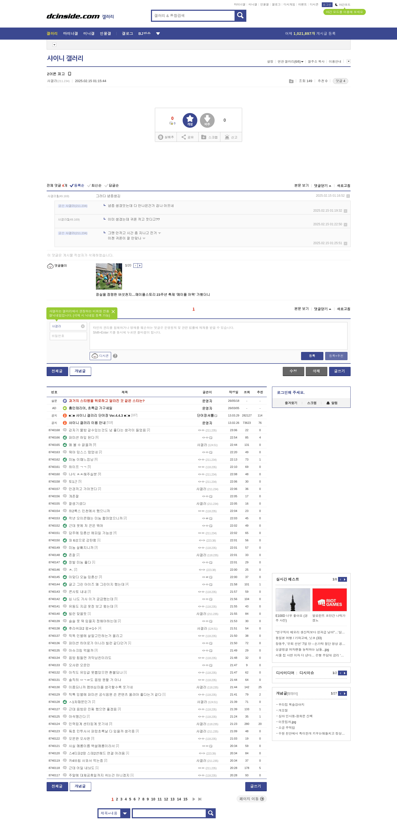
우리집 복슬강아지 (291, 705)
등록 (312, 356)
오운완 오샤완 (76, 739)
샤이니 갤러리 (65, 58)
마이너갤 (240, 4)
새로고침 (344, 186)
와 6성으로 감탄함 (79, 540)
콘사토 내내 (75, 592)
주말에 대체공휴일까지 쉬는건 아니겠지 (96, 775)
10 (153, 799)
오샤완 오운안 (76, 665)
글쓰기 (339, 371)
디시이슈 (307, 673)
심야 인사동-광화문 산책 (296, 716)
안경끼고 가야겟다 (80, 489)
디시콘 (314, 4)
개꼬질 (283, 710)
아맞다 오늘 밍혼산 (80, 577)
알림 (332, 403)
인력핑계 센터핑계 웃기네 (85, 724)
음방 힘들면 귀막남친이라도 (87, 658)
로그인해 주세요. (291, 393)
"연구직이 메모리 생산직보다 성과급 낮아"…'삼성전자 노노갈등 (311, 632)
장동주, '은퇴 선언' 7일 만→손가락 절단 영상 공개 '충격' (311, 644)
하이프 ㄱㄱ (75, 467)
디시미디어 (285, 673)
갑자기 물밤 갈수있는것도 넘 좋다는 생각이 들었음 (104, 430)
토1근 (70, 482)
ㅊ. (68, 570)
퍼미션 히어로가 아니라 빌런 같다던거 (95, 643)
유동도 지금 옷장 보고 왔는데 (88, 606)
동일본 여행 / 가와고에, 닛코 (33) (299, 638)
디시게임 (289, 4)
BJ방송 (144, 33)
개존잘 (71, 496)
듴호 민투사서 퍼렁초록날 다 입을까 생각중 (99, 731)
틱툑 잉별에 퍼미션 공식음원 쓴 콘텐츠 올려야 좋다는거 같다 (112, 695)
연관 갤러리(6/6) (290, 61)
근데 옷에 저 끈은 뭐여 (83, 526)
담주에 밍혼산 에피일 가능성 (87, 533)
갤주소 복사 (316, 61)
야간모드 (343, 4)
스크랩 (291, 81)
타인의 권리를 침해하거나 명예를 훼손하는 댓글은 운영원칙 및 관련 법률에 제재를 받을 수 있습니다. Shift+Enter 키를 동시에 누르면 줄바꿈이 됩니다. (163, 330)
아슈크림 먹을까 (78, 651)
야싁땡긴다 (74, 717)
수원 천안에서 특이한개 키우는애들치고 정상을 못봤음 (313, 733)
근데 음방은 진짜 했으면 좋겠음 (90, 709)
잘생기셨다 (74, 504)
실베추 (166, 137)
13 (173, 799)
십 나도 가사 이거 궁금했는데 (88, 599)
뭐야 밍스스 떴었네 (80, 452)
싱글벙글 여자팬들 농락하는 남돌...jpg (302, 649)
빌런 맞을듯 (75, 614)
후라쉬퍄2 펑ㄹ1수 (80, 628)
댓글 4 (340, 81)
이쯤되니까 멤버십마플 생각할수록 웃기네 (98, 687)
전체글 (57, 371)
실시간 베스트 (287, 579)
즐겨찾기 (291, 403)
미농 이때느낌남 (78, 460)
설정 (270, 61)
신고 (231, 137)
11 (159, 799)
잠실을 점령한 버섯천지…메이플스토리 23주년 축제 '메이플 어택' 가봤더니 (153, 295)
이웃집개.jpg (287, 722)
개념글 (80, 371)
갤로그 (276, 4)
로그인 (327, 4)
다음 (193, 799)
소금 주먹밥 (287, 728)
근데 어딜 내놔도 (78, 768)
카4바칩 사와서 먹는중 (83, 761)
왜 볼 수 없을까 (77, 445)
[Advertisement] (199, 163)
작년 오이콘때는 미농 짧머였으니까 (93, 518)
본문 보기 (301, 186)
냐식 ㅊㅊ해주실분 (80, 474)
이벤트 (302, 4)
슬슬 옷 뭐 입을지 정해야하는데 (90, 621)
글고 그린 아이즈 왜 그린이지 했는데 (93, 584)
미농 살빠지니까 (78, 548)
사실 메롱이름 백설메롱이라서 (89, 746)
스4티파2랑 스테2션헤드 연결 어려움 (94, 753)
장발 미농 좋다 (77, 562)
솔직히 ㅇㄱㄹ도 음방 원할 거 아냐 (92, 680)
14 (179, 799)
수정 (293, 371)
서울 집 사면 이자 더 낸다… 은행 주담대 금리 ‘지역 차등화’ (311, 655)
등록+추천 (336, 356)
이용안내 (335, 61)
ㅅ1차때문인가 (77, 702)
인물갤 (264, 4)
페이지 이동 (252, 799)
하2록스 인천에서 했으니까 (86, 511)
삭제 (348, 196)
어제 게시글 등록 (310, 33)
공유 (188, 137)
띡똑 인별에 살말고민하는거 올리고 (93, 636)
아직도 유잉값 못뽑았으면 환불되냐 (93, 673)
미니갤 (252, 4)
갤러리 (52, 33)
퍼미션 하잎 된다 (78, 438)
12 (166, 799)
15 (185, 799)
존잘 (69, 555)
